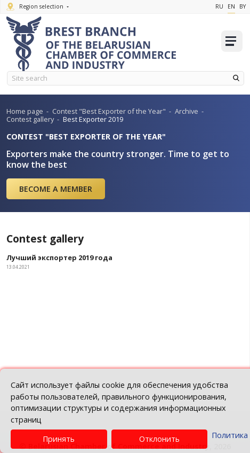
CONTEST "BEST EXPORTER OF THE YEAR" (86, 136)
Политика (230, 435)
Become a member (55, 189)
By (242, 6)
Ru (219, 6)
